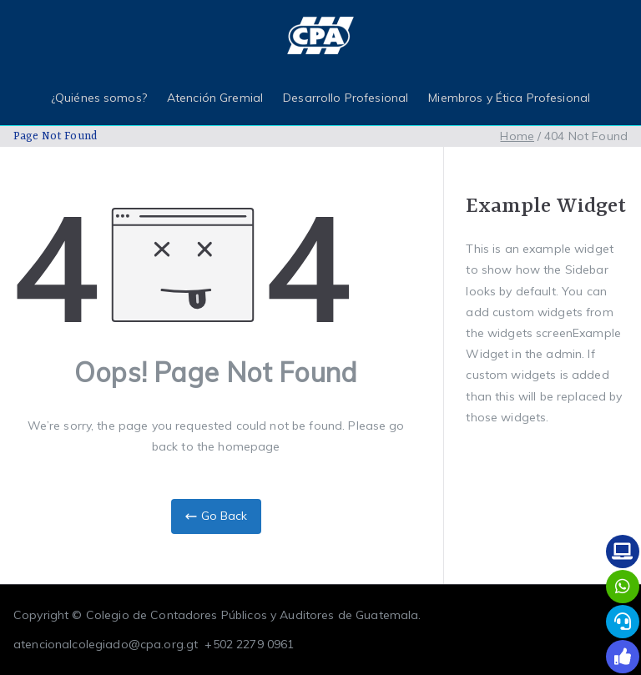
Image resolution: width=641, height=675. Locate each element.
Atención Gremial (215, 97)
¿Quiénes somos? (99, 97)
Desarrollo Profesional (345, 97)
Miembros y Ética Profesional (509, 97)
